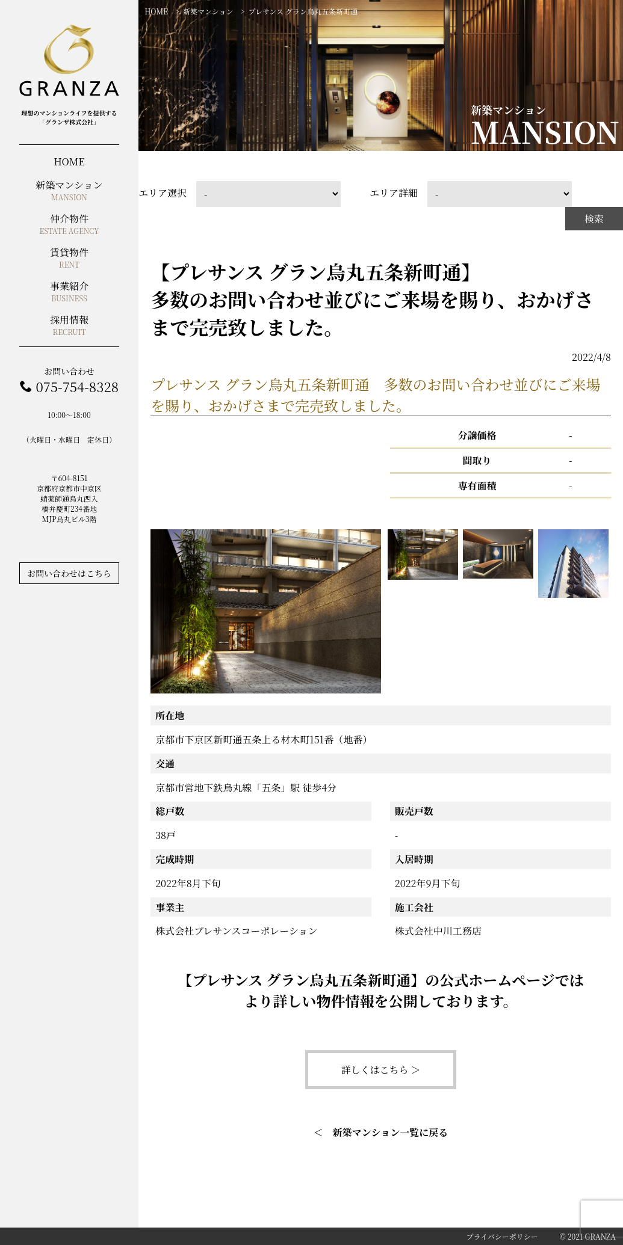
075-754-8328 (77, 386)
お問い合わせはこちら (69, 573)
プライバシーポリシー (502, 1236)
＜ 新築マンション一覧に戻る (381, 1132)
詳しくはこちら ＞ (380, 1070)
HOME (156, 11)
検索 (594, 219)
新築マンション (208, 11)
